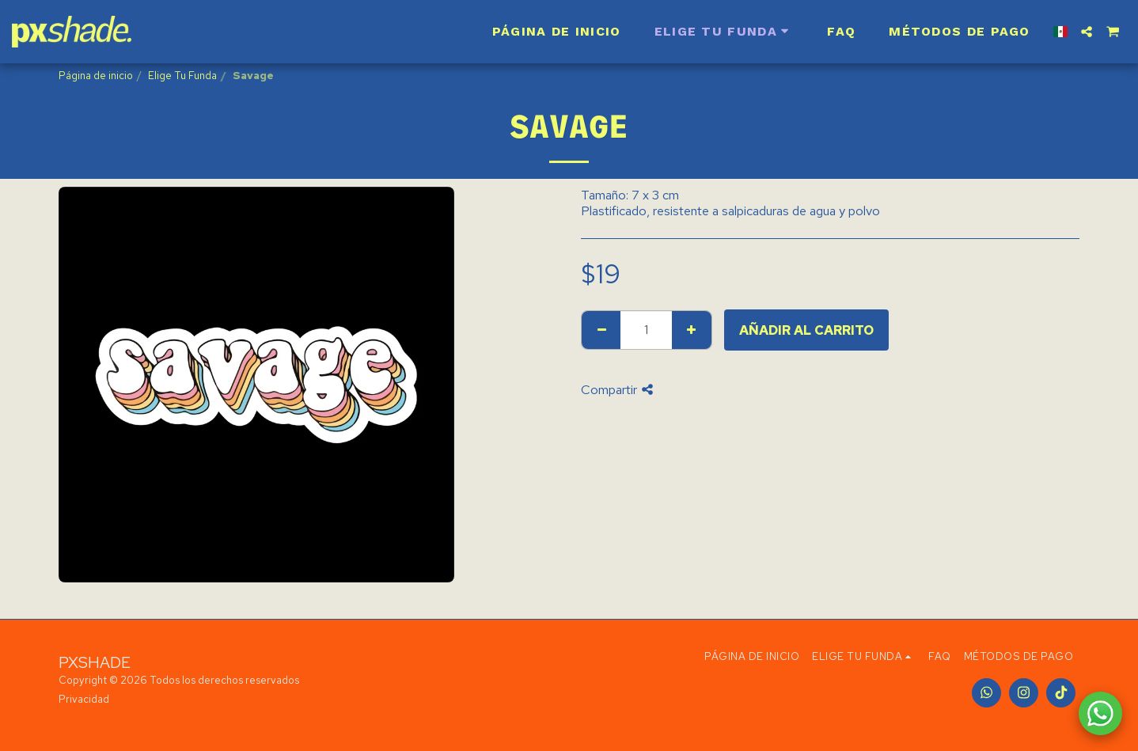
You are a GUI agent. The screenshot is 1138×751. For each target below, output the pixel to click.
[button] (1086, 31)
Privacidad (84, 699)
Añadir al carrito (806, 330)
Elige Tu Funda (182, 75)
